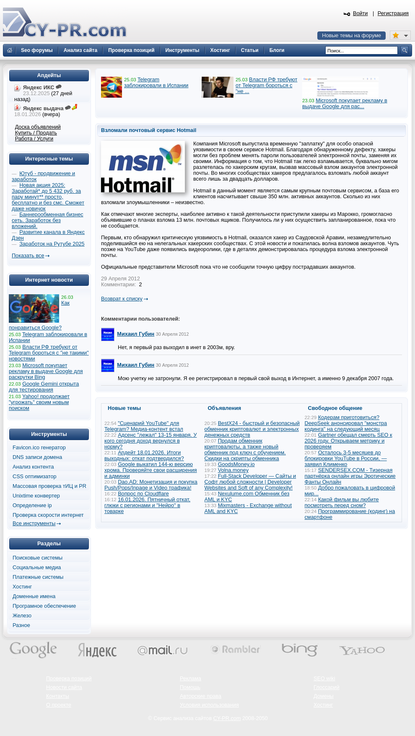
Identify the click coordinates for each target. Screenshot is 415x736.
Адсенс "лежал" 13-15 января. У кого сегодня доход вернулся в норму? (150, 441)
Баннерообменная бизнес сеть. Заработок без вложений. (47, 220)
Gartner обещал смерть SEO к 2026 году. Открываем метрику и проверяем (348, 441)
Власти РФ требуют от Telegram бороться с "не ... (266, 85)
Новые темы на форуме (351, 36)
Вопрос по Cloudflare (143, 494)
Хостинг (22, 587)
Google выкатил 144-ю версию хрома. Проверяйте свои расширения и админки (150, 470)
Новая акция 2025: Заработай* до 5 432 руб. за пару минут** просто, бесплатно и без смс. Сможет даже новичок (48, 197)
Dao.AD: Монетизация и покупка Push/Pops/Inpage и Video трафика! (150, 485)
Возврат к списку (122, 299)
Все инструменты (34, 523)
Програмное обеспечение (44, 606)
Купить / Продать (36, 133)
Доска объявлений (38, 127)
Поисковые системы (37, 558)
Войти (360, 13)
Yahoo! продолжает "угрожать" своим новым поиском (39, 402)
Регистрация (393, 13)
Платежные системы (38, 577)
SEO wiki (324, 679)
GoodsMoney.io (236, 464)
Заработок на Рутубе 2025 (51, 244)
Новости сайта (64, 687)
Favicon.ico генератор (39, 448)
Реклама (190, 679)
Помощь (190, 687)
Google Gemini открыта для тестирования (44, 387)
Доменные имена (34, 596)
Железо (22, 616)
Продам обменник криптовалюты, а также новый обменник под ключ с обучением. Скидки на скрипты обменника (245, 449)
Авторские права (200, 696)
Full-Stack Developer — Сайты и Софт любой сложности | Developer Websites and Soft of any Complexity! (250, 482)
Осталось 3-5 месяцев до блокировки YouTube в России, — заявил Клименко (346, 458)
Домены (324, 696)
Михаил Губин (135, 334)
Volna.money (233, 470)
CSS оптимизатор (35, 476)
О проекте (58, 705)
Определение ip (32, 505)
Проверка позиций (68, 679)
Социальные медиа (37, 567)
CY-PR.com (227, 718)
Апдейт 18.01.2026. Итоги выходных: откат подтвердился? (144, 455)
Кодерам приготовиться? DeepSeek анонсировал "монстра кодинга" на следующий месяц (346, 423)
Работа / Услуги (34, 139)
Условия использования (209, 705)
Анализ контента (33, 467)
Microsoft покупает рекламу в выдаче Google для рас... (344, 103)
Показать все (28, 256)
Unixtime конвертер (36, 496)
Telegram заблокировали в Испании (156, 82)
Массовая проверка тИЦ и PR (49, 486)
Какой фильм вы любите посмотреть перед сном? (342, 502)
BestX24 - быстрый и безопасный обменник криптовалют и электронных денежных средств (252, 429)
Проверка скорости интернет (48, 515)
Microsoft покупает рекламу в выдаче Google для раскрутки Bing (46, 371)
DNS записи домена (37, 457)
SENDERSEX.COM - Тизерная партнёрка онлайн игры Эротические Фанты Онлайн (350, 476)
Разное (21, 625)
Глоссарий (327, 687)
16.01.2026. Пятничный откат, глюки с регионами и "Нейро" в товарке (147, 505)
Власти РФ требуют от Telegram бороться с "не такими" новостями (49, 353)
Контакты (57, 696)
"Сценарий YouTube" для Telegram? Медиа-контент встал (143, 426)
